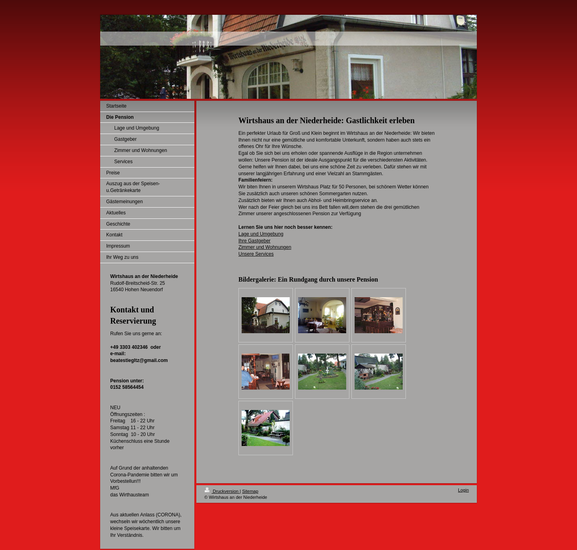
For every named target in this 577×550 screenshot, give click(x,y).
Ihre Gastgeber (254, 241)
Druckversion (222, 491)
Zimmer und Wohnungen (264, 247)
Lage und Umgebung (260, 234)
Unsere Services (256, 254)
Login (463, 490)
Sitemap (250, 491)
